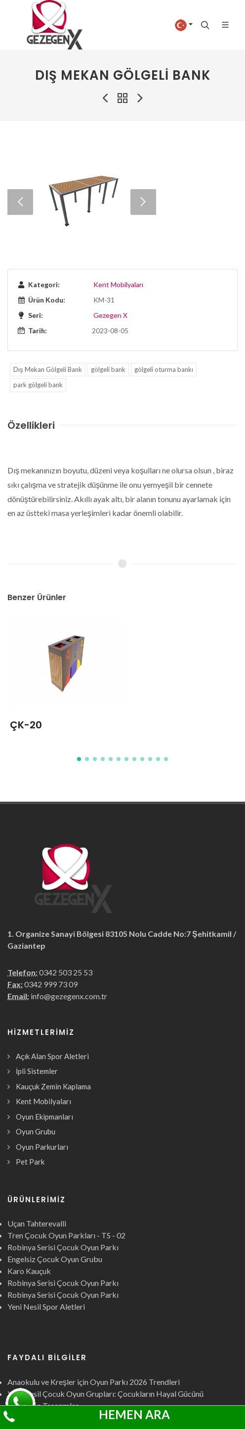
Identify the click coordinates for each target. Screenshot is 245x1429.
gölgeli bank (108, 302)
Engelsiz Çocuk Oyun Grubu (54, 1191)
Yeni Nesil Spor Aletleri (46, 1238)
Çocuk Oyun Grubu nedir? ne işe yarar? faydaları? (90, 1397)
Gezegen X (110, 247)
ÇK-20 (26, 657)
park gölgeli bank (38, 317)
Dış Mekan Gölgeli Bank (47, 302)
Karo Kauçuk (29, 1203)
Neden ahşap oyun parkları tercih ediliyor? (78, 1385)
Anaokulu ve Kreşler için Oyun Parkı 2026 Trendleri (93, 1314)
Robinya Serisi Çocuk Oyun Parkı (63, 1179)
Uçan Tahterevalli (36, 1155)
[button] (79, 691)
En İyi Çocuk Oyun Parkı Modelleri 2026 (75, 1373)
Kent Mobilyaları (118, 216)
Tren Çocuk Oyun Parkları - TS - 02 (66, 1167)
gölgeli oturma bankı (163, 302)
